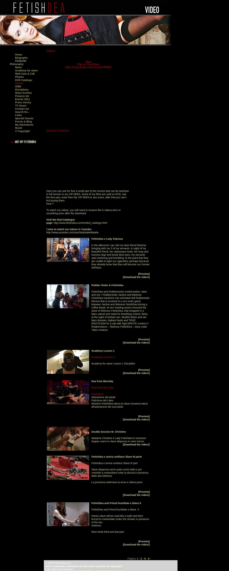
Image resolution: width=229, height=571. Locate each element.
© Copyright (22, 131)
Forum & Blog (23, 121)
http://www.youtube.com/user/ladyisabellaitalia (72, 232)
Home (18, 54)
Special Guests (24, 118)
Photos (19, 76)
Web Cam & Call (25, 73)
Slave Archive (23, 92)
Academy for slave (26, 70)
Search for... (22, 112)
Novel (18, 127)
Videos (19, 83)
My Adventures (24, 124)
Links (18, 115)
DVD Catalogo (23, 80)
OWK (18, 86)
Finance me (22, 96)
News (18, 67)
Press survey (23, 102)
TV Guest (20, 105)
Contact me (22, 108)
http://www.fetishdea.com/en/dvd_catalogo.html (81, 222)
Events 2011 (22, 99)
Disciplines (22, 89)
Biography (21, 57)
